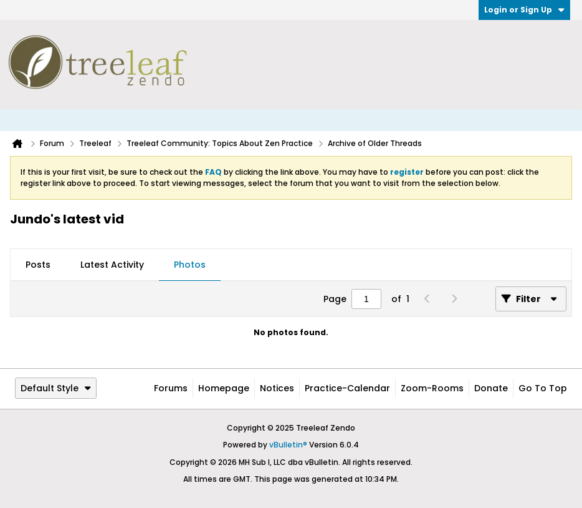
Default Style (56, 388)
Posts (38, 264)
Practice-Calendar (347, 388)
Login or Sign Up (524, 9)
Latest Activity (112, 264)
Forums (171, 388)
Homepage (223, 388)
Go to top (542, 388)
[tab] (38, 265)
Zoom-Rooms (432, 388)
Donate (491, 388)
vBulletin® (288, 444)
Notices (277, 388)
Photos (190, 264)
